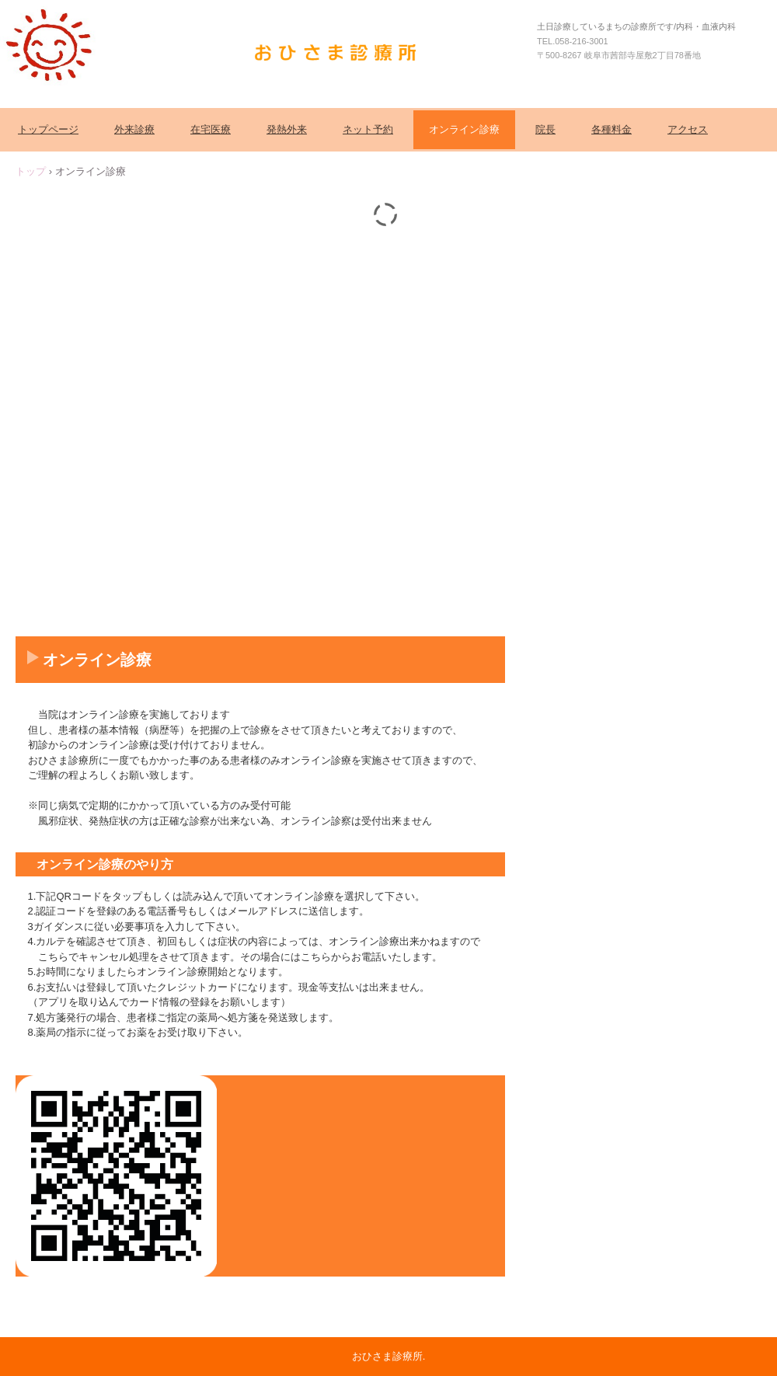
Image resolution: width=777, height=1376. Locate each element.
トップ (31, 171)
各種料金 (611, 129)
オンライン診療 (464, 129)
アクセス (687, 129)
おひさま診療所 (340, 52)
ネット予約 (368, 129)
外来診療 (134, 129)
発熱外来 (287, 129)
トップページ (48, 129)
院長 (545, 129)
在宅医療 (210, 129)
